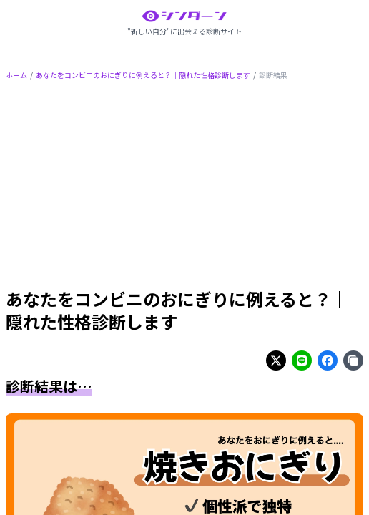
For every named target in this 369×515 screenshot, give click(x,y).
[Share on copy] (353, 360)
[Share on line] (302, 360)
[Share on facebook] (328, 360)
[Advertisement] (184, 186)
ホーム (16, 74)
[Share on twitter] (276, 360)
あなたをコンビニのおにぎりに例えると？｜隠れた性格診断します (143, 74)
